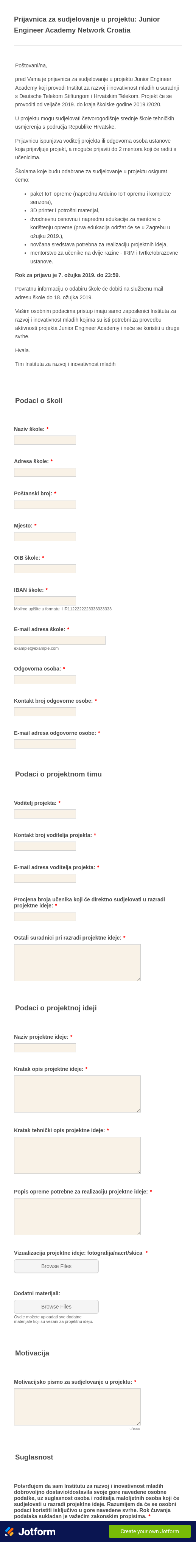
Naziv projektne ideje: (43, 1037)
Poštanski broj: (35, 493)
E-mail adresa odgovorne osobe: (57, 733)
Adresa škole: (33, 461)
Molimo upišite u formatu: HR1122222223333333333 (63, 609)
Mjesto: (25, 526)
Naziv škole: (31, 429)
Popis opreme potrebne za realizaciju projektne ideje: (83, 1192)
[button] (57, 1266)
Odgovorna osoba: (39, 669)
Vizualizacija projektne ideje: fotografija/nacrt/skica (81, 1253)
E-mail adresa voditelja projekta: (56, 867)
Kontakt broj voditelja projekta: (55, 835)
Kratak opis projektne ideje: (50, 1069)
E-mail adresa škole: (41, 629)
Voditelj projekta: (37, 803)
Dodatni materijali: (37, 1293)
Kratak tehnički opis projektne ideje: (61, 1130)
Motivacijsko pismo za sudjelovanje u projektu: (75, 1382)
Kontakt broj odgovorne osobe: (55, 701)
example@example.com (36, 648)
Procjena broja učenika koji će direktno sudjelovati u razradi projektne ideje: (89, 902)
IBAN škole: (31, 590)
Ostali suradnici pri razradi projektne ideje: (69, 938)
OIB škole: (29, 558)
